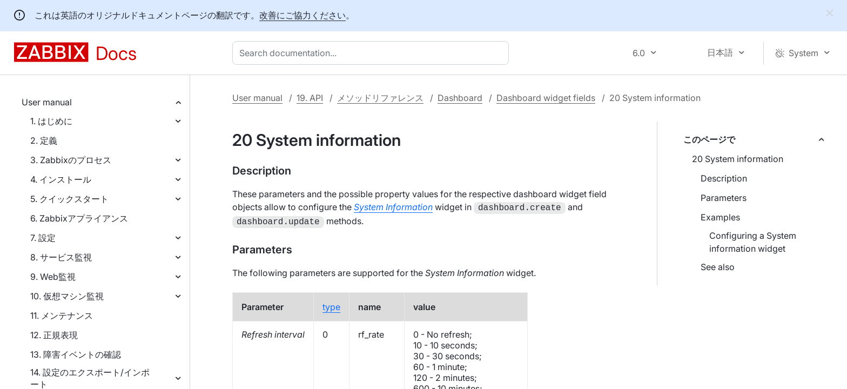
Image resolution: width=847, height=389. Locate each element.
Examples (720, 217)
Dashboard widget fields (545, 97)
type (331, 304)
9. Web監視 (53, 276)
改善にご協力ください (302, 15)
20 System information (737, 158)
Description (724, 178)
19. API (310, 97)
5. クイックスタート (69, 198)
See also (718, 266)
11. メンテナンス (61, 315)
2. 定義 (43, 140)
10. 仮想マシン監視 (67, 296)
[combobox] (372, 53)
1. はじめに (51, 121)
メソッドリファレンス (380, 97)
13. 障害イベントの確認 (75, 354)
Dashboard (460, 97)
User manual (47, 102)
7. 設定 (43, 237)
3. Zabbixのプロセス (70, 160)
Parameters (724, 197)
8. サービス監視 (61, 257)
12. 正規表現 (54, 335)
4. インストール (60, 179)
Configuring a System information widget (752, 242)
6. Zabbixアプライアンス (79, 218)
